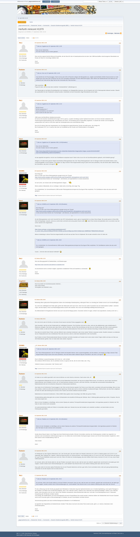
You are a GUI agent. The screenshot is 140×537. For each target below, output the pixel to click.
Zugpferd (22, 281)
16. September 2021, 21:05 (41, 415)
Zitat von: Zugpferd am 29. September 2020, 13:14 (49, 104)
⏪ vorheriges (109, 33)
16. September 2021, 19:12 (41, 373)
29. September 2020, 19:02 (41, 170)
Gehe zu (99, 523)
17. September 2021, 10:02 (41, 475)
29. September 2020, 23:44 (41, 200)
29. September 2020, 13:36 (41, 42)
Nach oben (21, 516)
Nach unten (21, 38)
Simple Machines (28, 533)
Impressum (96, 533)
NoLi (20, 43)
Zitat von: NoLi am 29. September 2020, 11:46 (48, 73)
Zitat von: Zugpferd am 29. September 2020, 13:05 (49, 46)
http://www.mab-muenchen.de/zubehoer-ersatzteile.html (49, 264)
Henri (21, 139)
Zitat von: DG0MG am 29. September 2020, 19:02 (49, 204)
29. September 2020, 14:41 (41, 100)
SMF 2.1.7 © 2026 (20, 533)
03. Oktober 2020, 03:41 (40, 318)
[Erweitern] (64, 142)
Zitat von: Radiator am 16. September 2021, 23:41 (49, 479)
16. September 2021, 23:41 (41, 450)
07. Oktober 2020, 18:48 (41, 345)
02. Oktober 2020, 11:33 (40, 258)
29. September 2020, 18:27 (41, 138)
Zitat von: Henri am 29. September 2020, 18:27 (48, 349)
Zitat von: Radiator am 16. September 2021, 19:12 (49, 419)
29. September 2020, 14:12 (41, 69)
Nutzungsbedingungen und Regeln (109, 533)
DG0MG (21, 171)
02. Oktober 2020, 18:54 (40, 299)
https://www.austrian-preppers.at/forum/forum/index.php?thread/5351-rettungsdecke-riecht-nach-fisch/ (62, 177)
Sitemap (35, 533)
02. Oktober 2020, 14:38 (40, 281)
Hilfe (100, 533)
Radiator (22, 69)
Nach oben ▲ (121, 533)
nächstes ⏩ (118, 33)
